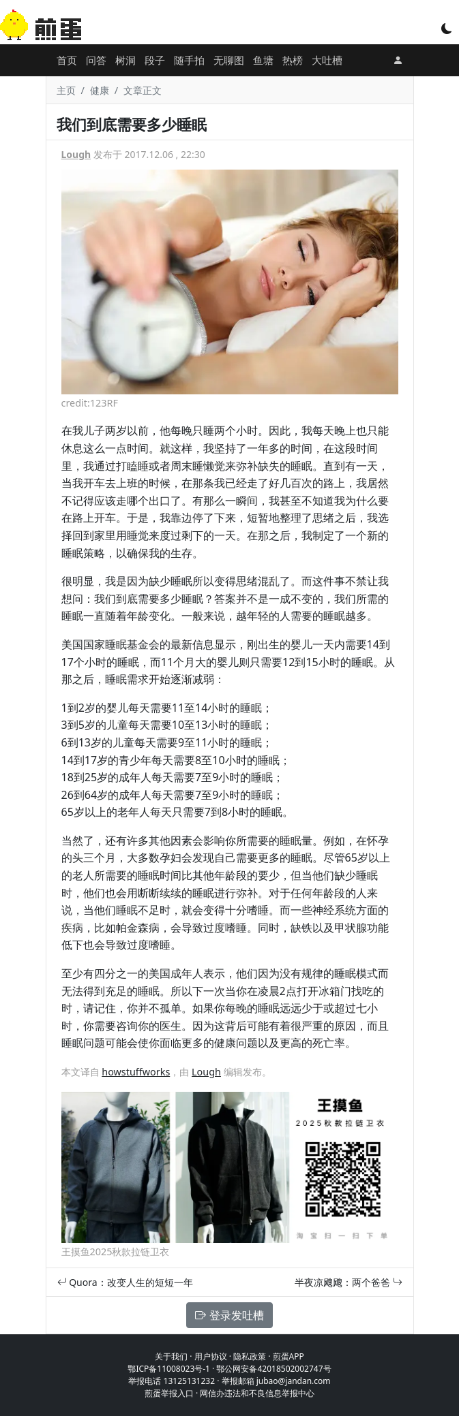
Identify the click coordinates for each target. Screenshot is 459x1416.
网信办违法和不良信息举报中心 (257, 1393)
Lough (76, 154)
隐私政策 (249, 1356)
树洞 (125, 60)
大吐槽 (327, 60)
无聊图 (228, 60)
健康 (99, 90)
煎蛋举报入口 (169, 1393)
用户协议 (210, 1356)
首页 (67, 60)
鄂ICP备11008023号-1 (169, 1368)
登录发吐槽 (229, 1315)
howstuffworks (136, 1071)
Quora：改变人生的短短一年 (125, 1282)
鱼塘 (263, 60)
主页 (66, 90)
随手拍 (189, 60)
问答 (96, 60)
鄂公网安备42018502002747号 (273, 1368)
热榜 (292, 60)
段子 (155, 60)
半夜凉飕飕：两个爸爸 (348, 1282)
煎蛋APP (288, 1356)
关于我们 (171, 1356)
